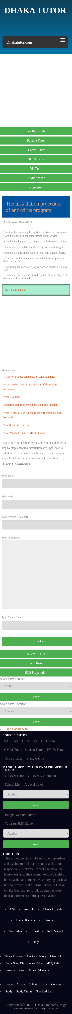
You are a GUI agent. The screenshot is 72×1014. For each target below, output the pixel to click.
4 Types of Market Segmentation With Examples (29, 376)
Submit (33, 984)
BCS (44, 984)
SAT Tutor (11, 741)
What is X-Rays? (12, 396)
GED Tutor (29, 741)
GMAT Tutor (13, 750)
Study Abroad (36, 178)
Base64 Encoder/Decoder (16, 425)
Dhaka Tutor (35, 10)
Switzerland (16, 931)
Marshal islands (52, 909)
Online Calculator (38, 970)
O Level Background (42, 776)
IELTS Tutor (55, 750)
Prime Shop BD (14, 963)
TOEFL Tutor (13, 758)
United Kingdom (26, 920)
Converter (36, 187)
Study (8, 991)
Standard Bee (44, 991)
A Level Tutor (36, 653)
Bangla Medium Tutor (20, 815)
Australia (29, 909)
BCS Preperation (36, 672)
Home (9, 984)
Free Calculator (14, 970)
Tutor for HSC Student (20, 823)
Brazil (35, 931)
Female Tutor (36, 140)
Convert (56, 984)
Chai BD (55, 956)
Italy (36, 942)
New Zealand (55, 931)
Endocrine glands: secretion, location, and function (30, 404)
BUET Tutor (36, 159)
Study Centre (35, 758)
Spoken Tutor (34, 750)
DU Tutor (36, 168)
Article (21, 984)
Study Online (24, 991)
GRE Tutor (48, 741)
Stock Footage (14, 956)
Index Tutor (35, 963)
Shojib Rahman (17, 290)
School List (12, 784)
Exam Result (36, 663)
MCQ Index (53, 963)
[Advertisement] (36, 90)
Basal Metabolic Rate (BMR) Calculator (24, 433)
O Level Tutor (36, 150)
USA (13, 909)
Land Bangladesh (16, 729)
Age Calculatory (36, 956)
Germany (50, 920)
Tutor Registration (36, 131)
